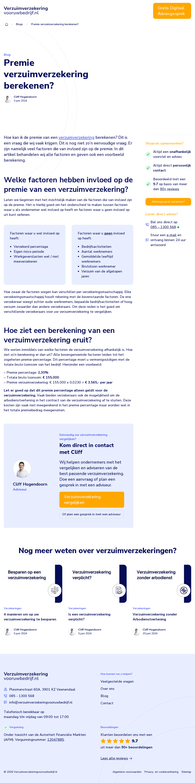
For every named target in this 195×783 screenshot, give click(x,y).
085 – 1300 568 (163, 227)
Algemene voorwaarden (127, 772)
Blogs (19, 24)
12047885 (55, 739)
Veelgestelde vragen (117, 681)
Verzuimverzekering (82, 11)
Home (59, 11)
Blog (125, 11)
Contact (139, 11)
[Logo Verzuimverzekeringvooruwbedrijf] (26, 10)
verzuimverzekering (76, 137)
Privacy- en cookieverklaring (161, 772)
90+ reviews (169, 189)
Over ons (111, 11)
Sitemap (186, 772)
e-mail (172, 235)
